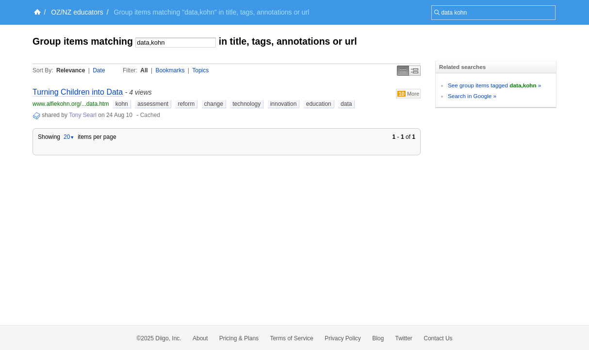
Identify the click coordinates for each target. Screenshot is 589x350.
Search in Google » (472, 96)
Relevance (70, 70)
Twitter (403, 338)
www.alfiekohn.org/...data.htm (71, 103)
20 (69, 136)
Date (99, 70)
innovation (283, 103)
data (346, 103)
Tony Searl (83, 115)
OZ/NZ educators (77, 12)
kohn (121, 103)
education (318, 103)
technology (246, 103)
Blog (378, 338)
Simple (403, 71)
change (213, 103)
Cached (150, 115)
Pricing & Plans (239, 338)
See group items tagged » (494, 85)
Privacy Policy (343, 338)
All (143, 70)
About (200, 338)
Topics (200, 70)
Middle (415, 71)
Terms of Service (291, 338)
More (408, 94)
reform (186, 103)
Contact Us (438, 338)
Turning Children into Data (78, 92)
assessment (152, 103)
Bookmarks (169, 70)
